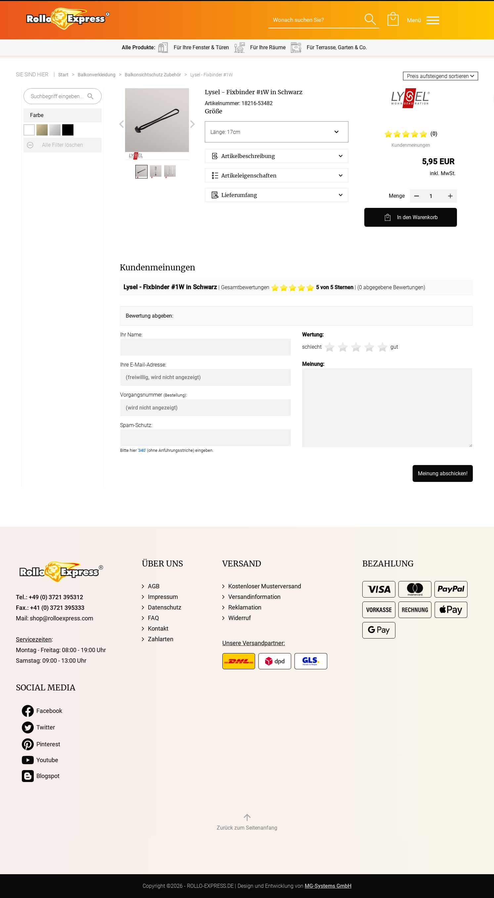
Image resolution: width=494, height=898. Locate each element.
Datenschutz (164, 607)
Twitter (38, 727)
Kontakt (158, 628)
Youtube (40, 760)
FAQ (153, 617)
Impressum (163, 596)
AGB (153, 586)
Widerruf (239, 617)
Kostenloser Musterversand (264, 586)
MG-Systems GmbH (328, 886)
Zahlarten (160, 639)
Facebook (42, 711)
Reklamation (244, 607)
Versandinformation (254, 596)
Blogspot (41, 776)
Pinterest (41, 744)
